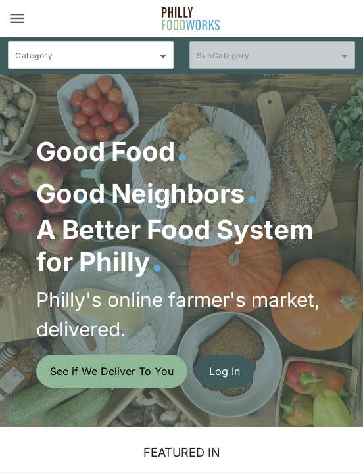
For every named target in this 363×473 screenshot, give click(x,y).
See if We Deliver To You (112, 371)
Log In (224, 371)
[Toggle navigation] (17, 18)
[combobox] (90, 61)
